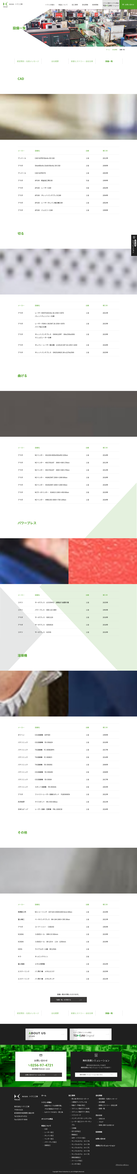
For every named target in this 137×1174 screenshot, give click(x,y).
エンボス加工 (76, 1164)
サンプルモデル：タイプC (80, 1147)
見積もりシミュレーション (105, 1145)
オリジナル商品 (47, 1119)
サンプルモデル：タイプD (81, 1151)
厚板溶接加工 (76, 1157)
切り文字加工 (76, 1131)
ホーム (108, 49)
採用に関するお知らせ (106, 1125)
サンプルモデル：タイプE (80, 1154)
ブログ (101, 1122)
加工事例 (75, 5)
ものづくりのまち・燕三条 (53, 1112)
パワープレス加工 (50, 1142)
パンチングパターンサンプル (82, 1118)
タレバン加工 (49, 1135)
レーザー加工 (49, 1132)
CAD (45, 1129)
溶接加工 (47, 1145)
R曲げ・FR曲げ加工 (78, 1105)
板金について (63, 5)
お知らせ (102, 1118)
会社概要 (102, 1102)
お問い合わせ (100, 1138)
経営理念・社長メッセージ (108, 1099)
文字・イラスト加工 (78, 1138)
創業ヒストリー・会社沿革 (108, 1105)
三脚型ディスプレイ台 (79, 1102)
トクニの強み (49, 5)
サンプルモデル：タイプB (81, 1144)
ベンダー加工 (49, 1139)
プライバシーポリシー (122, 1165)
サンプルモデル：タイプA (80, 1141)
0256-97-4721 (41, 1065)
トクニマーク (76, 1115)
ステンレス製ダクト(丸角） (81, 1108)
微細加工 (75, 1134)
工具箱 (74, 1128)
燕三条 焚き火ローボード (80, 1099)
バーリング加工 (77, 1160)
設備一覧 (102, 1108)
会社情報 (85, 5)
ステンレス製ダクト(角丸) (81, 1112)
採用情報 (95, 5)
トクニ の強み (46, 1102)
